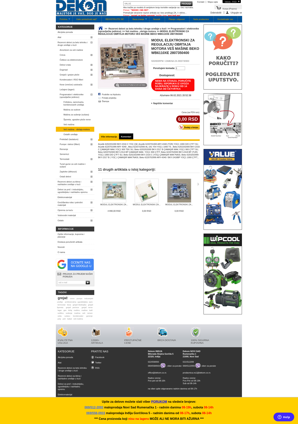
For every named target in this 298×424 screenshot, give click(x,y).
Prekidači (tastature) (69, 139)
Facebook (99, 357)
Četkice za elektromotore (71, 60)
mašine (85, 310)
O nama (61, 252)
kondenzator (78, 316)
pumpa (79, 298)
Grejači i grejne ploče (69, 75)
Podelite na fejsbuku (111, 94)
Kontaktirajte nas (225, 19)
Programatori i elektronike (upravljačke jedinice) (71, 95)
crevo (72, 298)
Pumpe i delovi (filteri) (70, 144)
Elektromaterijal (65, 197)
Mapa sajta (213, 2)
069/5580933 (154, 366)
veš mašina (78, 319)
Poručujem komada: (164, 68)
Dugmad (64, 70)
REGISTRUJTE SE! (114, 19)
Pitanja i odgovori (177, 19)
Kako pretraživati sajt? (86, 19)
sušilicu (61, 313)
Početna (63, 20)
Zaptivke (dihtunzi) (68, 171)
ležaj (70, 310)
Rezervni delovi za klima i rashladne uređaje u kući (69, 183)
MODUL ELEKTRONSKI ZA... (114, 204)
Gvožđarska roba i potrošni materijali (70, 203)
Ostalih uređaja (70, 134)
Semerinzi (64, 154)
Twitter (98, 362)
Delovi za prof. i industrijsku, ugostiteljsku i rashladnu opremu (73, 190)
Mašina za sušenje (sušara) (76, 114)
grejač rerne (87, 307)
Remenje (64, 149)
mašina (77, 313)
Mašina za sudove (71, 110)
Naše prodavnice (201, 19)
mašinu (77, 310)
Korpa (230, 8)
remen (90, 313)
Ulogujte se (236, 12)
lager (60, 310)
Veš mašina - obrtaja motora (76, 129)
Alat (59, 37)
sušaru (67, 316)
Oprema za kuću (65, 210)
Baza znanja (138, 20)
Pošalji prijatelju (109, 98)
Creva (62, 55)
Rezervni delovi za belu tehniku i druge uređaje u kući (73, 43)
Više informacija (109, 137)
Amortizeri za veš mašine (71, 50)
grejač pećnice (72, 307)
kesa (69, 305)
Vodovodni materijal (67, 215)
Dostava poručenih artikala (70, 242)
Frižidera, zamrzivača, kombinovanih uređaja (73, 103)
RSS (97, 368)
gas (65, 310)
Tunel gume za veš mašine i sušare (73, 165)
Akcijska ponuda (65, 32)
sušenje (69, 313)
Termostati (64, 159)
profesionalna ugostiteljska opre (79, 302)
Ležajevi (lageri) (67, 89)
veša (60, 316)
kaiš (91, 310)
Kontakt (200, 2)
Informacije (66, 229)
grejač (63, 298)
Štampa (105, 101)
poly (59, 319)
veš (83, 313)
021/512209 (188, 362)
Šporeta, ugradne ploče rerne (77, 119)
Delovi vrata (65, 65)
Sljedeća (198, 184)
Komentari (126, 137)
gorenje (89, 316)
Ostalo (61, 220)
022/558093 (153, 362)
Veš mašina (68, 124)
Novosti (156, 19)
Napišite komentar (163, 103)
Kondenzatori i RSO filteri (71, 79)
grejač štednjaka (79, 305)
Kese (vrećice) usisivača (71, 84)
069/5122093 (189, 366)
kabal (69, 319)
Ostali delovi (65, 176)
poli (64, 319)
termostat (61, 305)
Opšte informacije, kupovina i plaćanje (71, 235)
